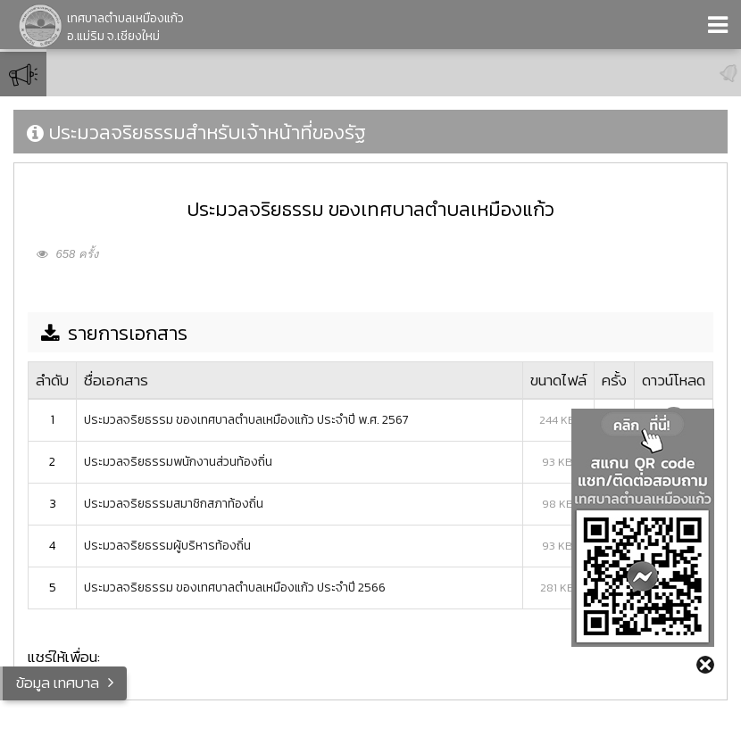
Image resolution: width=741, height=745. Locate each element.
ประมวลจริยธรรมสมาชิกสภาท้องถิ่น (173, 503)
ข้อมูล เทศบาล (57, 682)
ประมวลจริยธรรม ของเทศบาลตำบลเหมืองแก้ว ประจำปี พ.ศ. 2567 (246, 419)
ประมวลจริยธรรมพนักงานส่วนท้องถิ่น (178, 461)
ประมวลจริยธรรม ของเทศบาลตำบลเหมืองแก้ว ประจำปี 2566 (235, 587)
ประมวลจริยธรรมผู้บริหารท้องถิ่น (167, 545)
